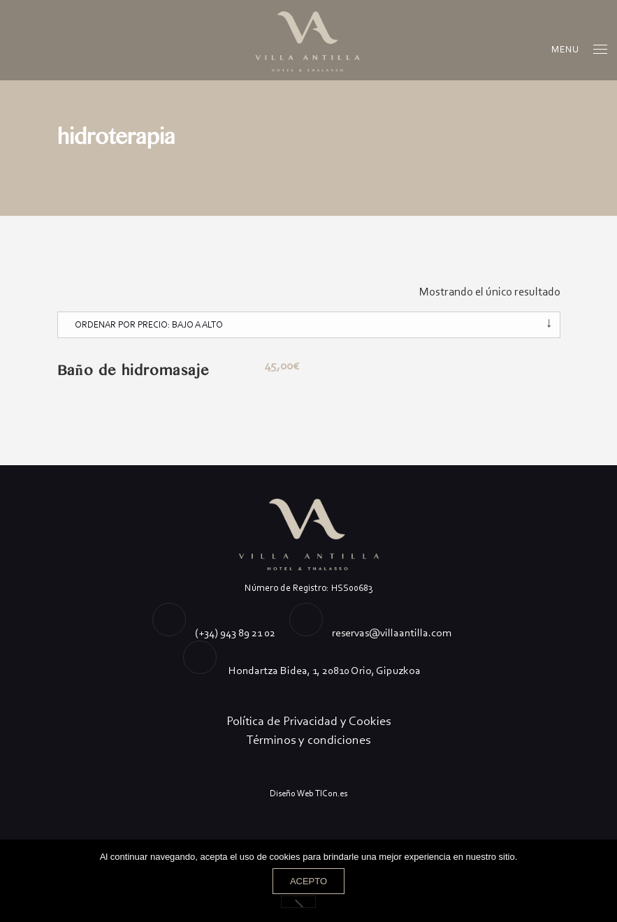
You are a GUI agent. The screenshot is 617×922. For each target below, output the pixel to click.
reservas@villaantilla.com (391, 632)
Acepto (308, 881)
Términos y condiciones (308, 739)
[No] (298, 901)
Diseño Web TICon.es (308, 793)
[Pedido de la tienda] (308, 325)
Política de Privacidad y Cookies (308, 721)
